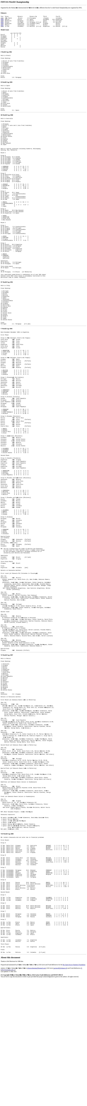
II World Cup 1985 (6, 92)
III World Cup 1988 (7, 130)
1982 (2, 18)
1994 (2, 25)
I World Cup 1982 (6, 57)
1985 (2, 20)
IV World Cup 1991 (7, 329)
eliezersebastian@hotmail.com (36, 1095)
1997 (2, 26)
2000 (2, 28)
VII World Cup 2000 (7, 937)
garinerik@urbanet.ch (60, 1095)
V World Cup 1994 (6, 383)
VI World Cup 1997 (7, 742)
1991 (2, 23)
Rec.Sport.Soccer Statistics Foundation (74, 1091)
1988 (2, 21)
